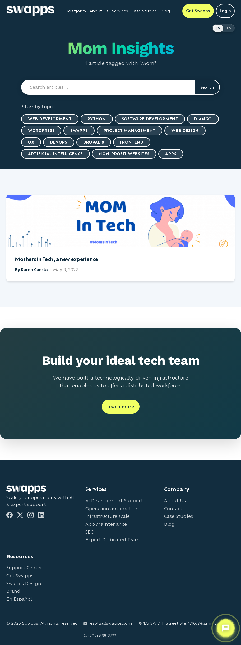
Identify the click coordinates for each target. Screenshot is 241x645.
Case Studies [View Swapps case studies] (144, 10)
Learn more (120, 406)
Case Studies (178, 516)
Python (96, 118)
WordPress (41, 130)
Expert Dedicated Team (112, 539)
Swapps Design (23, 583)
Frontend (131, 142)
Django (203, 118)
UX (31, 142)
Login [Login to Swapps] (225, 10)
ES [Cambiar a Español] (229, 28)
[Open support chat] (226, 628)
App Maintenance (106, 524)
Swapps (78, 130)
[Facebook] (9, 515)
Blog (169, 524)
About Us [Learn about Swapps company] (99, 10)
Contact (173, 508)
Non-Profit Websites (124, 153)
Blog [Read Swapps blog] (165, 10)
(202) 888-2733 (100, 635)
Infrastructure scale (107, 516)
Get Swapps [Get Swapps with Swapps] (198, 10)
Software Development (150, 118)
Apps (170, 153)
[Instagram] (30, 515)
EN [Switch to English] (218, 28)
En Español (19, 599)
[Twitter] (20, 515)
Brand (13, 591)
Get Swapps (19, 575)
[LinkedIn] (41, 515)
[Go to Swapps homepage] (30, 11)
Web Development (50, 118)
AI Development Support (114, 500)
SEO (89, 532)
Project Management (130, 130)
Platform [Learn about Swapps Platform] (76, 10)
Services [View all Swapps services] (120, 10)
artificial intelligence (55, 153)
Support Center (24, 567)
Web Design (185, 130)
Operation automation (112, 508)
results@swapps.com (107, 623)
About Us (175, 500)
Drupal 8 (93, 142)
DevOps (58, 142)
